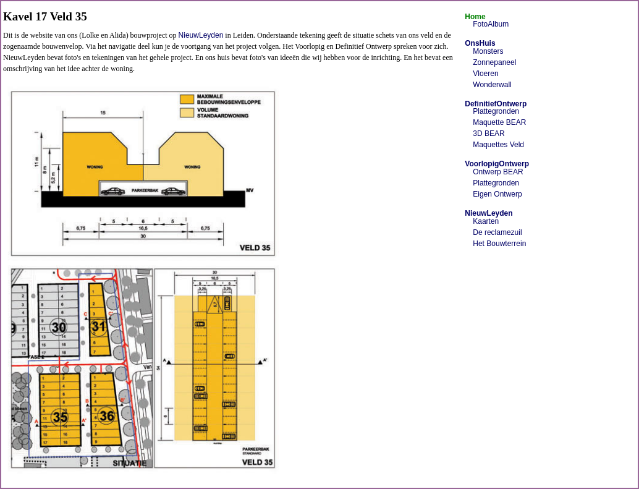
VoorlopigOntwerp (497, 163)
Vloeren (485, 73)
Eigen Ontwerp (497, 194)
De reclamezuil (497, 232)
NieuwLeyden (201, 35)
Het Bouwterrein (499, 243)
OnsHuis (480, 43)
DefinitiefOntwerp (496, 104)
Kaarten (486, 221)
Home (475, 16)
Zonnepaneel (494, 62)
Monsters (488, 51)
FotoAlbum (491, 24)
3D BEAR (488, 133)
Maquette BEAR (499, 122)
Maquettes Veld (498, 144)
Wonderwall (492, 84)
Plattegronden (496, 111)
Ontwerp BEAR (498, 172)
